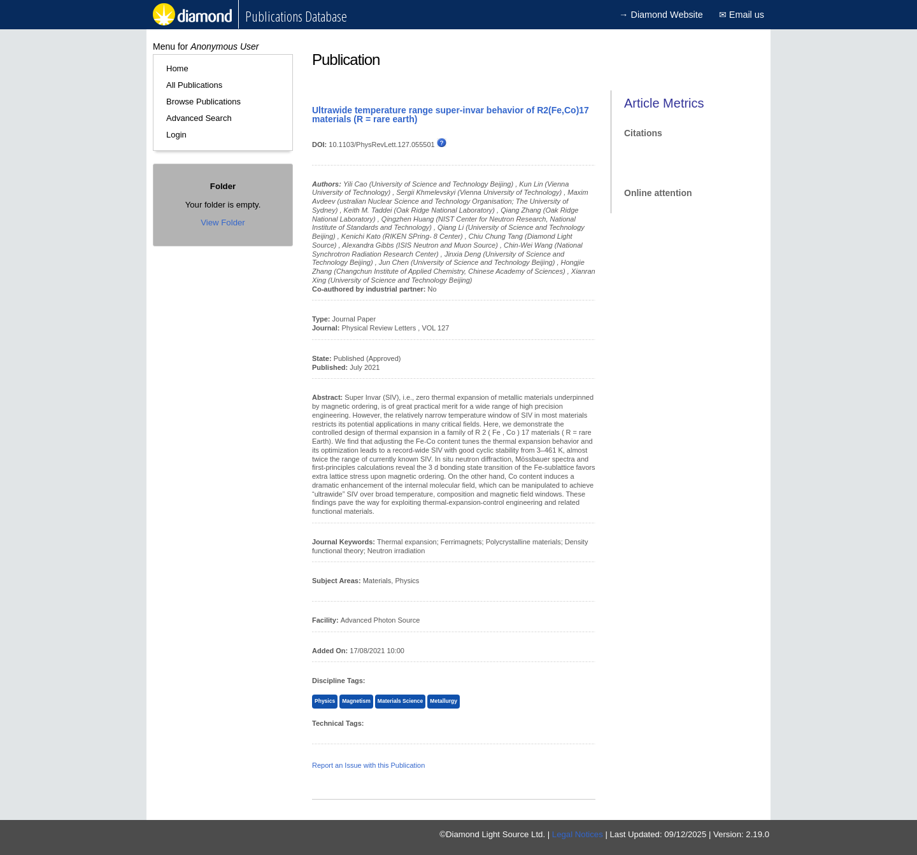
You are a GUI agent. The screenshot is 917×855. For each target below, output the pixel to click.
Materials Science (400, 701)
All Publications (194, 85)
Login (176, 134)
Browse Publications (203, 101)
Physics (325, 701)
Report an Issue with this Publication (368, 765)
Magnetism (356, 701)
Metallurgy (443, 701)
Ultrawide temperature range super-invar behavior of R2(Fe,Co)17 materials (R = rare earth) (450, 114)
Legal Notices (577, 834)
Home (177, 68)
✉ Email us (741, 15)
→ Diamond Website (661, 15)
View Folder (223, 222)
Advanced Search (199, 118)
